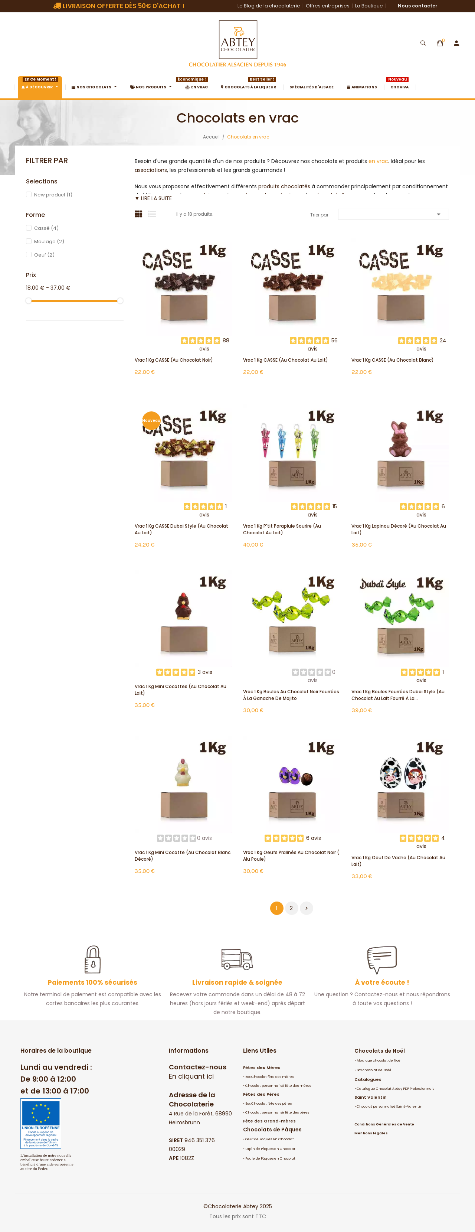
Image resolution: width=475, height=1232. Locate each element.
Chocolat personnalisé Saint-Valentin (390, 1106)
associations (151, 170)
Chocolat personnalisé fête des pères (277, 1112)
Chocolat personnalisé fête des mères (278, 1085)
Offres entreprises (328, 6)
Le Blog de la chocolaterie (269, 6)
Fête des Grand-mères (269, 1121)
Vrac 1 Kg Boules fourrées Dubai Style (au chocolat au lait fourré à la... (398, 694)
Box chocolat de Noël (374, 1070)
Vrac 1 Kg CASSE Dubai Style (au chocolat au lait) (181, 529)
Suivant (306, 908)
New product (53, 194)
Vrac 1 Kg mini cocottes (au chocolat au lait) (180, 689)
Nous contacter (418, 6)
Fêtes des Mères (262, 1067)
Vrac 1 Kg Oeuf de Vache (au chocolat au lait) (398, 860)
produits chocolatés (284, 186)
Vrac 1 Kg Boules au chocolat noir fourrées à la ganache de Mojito (291, 694)
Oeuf (44, 254)
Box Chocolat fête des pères (268, 1103)
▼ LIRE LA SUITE (153, 198)
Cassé (46, 228)
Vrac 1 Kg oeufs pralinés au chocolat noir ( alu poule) (291, 855)
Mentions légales (371, 1133)
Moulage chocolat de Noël (379, 1060)
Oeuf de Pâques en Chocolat (269, 1139)
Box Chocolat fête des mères (269, 1077)
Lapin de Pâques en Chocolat (270, 1149)
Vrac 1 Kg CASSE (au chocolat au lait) (285, 360)
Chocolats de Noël (379, 1051)
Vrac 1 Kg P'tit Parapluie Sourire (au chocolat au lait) (282, 529)
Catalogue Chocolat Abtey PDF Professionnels (395, 1088)
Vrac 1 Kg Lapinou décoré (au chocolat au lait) (398, 529)
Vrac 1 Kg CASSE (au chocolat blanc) (392, 360)
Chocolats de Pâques (272, 1129)
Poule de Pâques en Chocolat (270, 1158)
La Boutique (369, 6)
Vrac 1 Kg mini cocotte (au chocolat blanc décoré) (182, 855)
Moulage (49, 241)
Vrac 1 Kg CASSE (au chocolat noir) (174, 360)
